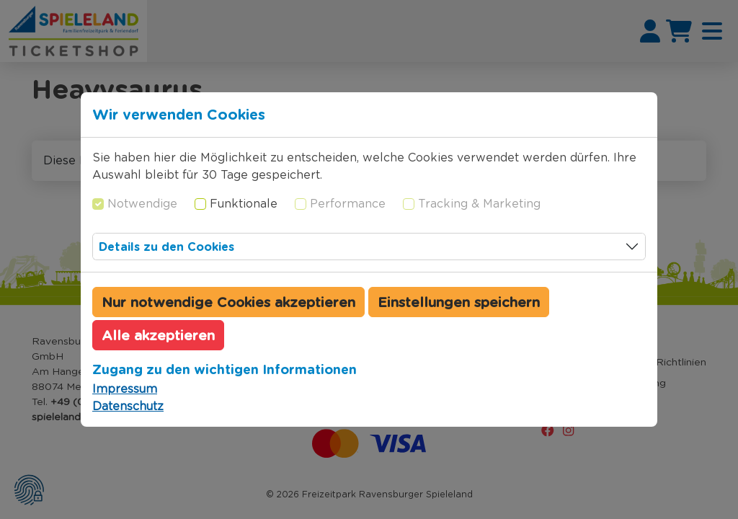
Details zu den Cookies (166, 247)
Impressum (124, 389)
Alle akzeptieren (158, 335)
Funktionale (243, 203)
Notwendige (142, 203)
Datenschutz (128, 406)
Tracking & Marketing (479, 203)
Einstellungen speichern (459, 302)
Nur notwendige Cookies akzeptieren (228, 302)
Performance (348, 203)
